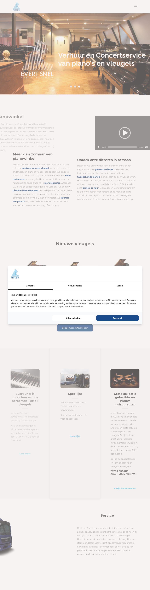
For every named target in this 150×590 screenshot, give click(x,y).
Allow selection (73, 318)
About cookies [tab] (75, 286)
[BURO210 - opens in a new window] (128, 274)
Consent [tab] (30, 286)
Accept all (117, 318)
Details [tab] (120, 286)
